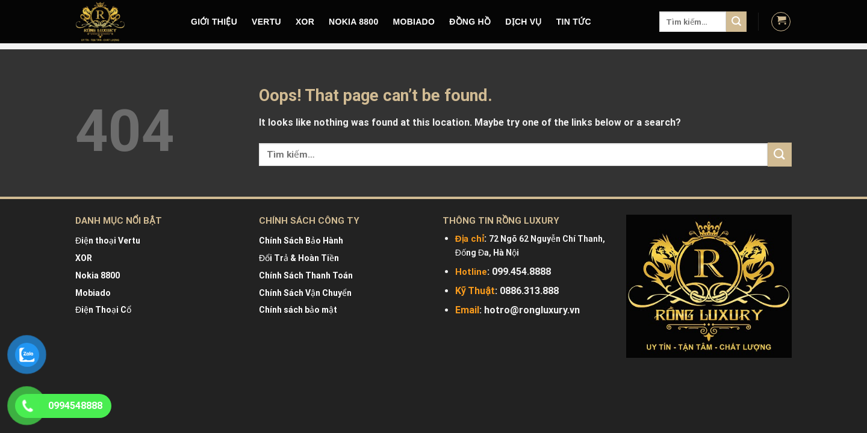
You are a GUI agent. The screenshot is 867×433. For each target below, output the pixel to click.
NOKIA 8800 (353, 21)
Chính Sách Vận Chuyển (305, 293)
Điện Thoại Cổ (103, 310)
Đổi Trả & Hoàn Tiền (299, 258)
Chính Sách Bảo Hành (301, 240)
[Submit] (736, 21)
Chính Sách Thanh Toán (306, 275)
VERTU (266, 21)
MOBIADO (414, 21)
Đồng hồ (470, 21)
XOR (305, 21)
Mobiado (93, 293)
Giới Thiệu (214, 21)
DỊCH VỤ (523, 21)
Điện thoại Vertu (107, 240)
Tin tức (573, 21)
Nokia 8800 (97, 275)
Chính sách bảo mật (298, 310)
